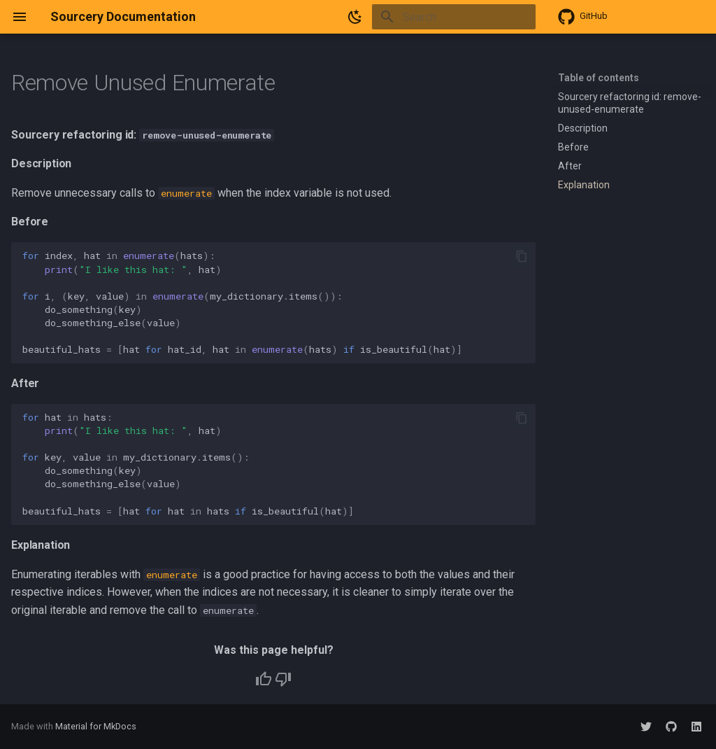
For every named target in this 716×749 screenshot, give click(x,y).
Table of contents (598, 77)
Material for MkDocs (95, 726)
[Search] (454, 16)
